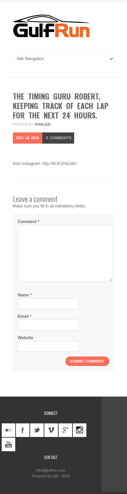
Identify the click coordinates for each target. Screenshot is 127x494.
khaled (42, 124)
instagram (79, 430)
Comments (58, 138)
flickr (8, 430)
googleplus (65, 430)
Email (24, 316)
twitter (37, 430)
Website (26, 337)
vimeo (51, 430)
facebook (22, 430)
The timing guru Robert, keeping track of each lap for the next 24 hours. (60, 106)
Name (25, 295)
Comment (28, 221)
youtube (8, 444)
